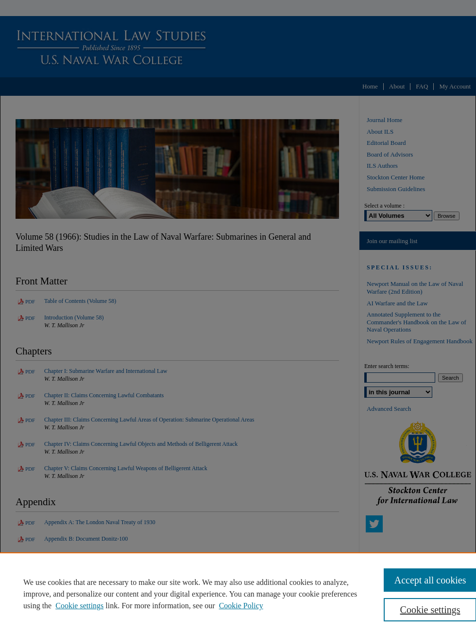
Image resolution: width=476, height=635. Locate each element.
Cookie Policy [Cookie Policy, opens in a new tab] (241, 605)
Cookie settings (79, 605)
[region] (238, 593)
